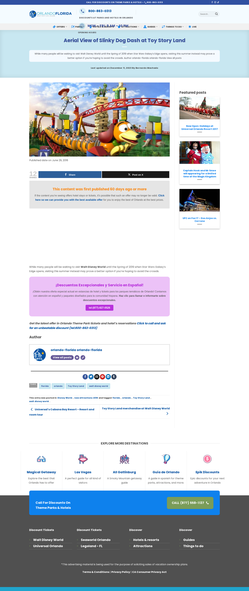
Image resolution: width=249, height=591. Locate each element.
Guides (189, 540)
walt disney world (98, 386)
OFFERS (60, 26)
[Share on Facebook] (85, 376)
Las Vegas (83, 472)
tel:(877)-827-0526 (99, 307)
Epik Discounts (207, 472)
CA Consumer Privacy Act (149, 572)
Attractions (142, 546)
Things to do (193, 546)
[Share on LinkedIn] (108, 376)
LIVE (192, 26)
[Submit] (216, 14)
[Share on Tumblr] (114, 376)
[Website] (83, 357)
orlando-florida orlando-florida (76, 350)
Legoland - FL (92, 546)
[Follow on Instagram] (215, 2)
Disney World (64, 397)
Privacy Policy (120, 572)
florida (45, 386)
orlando (58, 386)
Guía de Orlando (166, 472)
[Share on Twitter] (91, 376)
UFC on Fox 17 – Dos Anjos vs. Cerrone (200, 220)
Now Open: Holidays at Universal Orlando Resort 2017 (199, 127)
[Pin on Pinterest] (102, 376)
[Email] (77, 357)
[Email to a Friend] (96, 376)
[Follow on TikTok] (218, 2)
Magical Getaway (41, 472)
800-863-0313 (95, 11)
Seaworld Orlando (96, 540)
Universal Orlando (48, 546)
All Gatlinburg (124, 472)
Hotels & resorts (146, 540)
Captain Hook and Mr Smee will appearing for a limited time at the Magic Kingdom (199, 173)
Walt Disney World (48, 540)
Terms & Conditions (95, 572)
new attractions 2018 (86, 397)
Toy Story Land (76, 386)
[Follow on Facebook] (212, 2)
